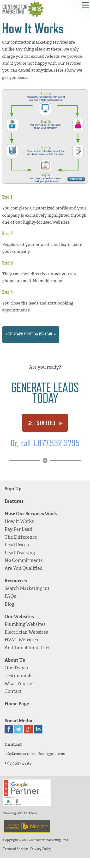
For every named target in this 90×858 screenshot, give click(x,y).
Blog (9, 604)
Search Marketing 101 (27, 588)
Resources (16, 581)
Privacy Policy (40, 849)
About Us (15, 660)
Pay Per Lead (18, 529)
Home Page (17, 704)
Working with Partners (20, 813)
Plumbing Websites (25, 624)
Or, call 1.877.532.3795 (45, 443)
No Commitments (24, 560)
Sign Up (13, 489)
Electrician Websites (26, 632)
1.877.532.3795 (18, 763)
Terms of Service (15, 849)
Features (14, 501)
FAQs (10, 596)
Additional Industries (27, 648)
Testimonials (18, 676)
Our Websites (19, 617)
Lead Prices (17, 545)
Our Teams (16, 668)
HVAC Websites (21, 640)
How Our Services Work (31, 514)
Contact (13, 691)
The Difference (21, 537)
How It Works (19, 521)
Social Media (18, 721)
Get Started (45, 423)
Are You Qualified (23, 568)
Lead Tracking (20, 553)
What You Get (19, 684)
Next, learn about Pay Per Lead (31, 334)
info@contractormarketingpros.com (35, 753)
